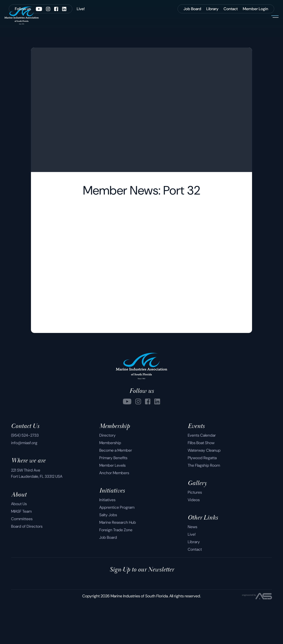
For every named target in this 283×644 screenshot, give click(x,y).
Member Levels (112, 507)
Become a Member (115, 492)
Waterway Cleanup (204, 492)
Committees (22, 560)
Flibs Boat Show (201, 484)
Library (194, 583)
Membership (110, 484)
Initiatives (107, 541)
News (192, 568)
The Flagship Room (204, 507)
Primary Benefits (113, 499)
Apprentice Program (116, 549)
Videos (194, 541)
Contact (195, 591)
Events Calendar (202, 477)
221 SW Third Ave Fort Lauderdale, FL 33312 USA (36, 515)
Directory (107, 477)
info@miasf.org (24, 484)
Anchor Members (114, 514)
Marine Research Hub (117, 564)
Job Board (108, 579)
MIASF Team (21, 553)
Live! (192, 576)
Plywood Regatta (202, 499)
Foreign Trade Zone (115, 571)
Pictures (195, 534)
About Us (19, 545)
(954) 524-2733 (25, 477)
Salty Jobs (108, 556)
